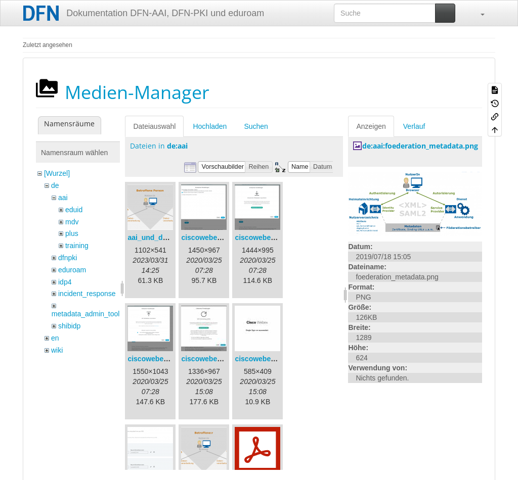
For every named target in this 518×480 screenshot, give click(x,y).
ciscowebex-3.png (158, 359)
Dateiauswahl (154, 126)
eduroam (72, 270)
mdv (71, 222)
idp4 (64, 282)
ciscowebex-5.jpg (264, 359)
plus (71, 233)
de (55, 185)
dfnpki (67, 258)
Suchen (256, 126)
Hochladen (210, 126)
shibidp (69, 326)
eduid (73, 210)
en (55, 338)
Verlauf (414, 126)
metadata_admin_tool (86, 314)
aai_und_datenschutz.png (170, 237)
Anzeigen (370, 126)
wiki (57, 350)
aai (63, 198)
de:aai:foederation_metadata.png (420, 146)
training (77, 246)
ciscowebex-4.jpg (210, 359)
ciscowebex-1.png (211, 237)
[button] (477, 13)
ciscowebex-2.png (265, 237)
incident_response (87, 294)
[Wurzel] (57, 173)
